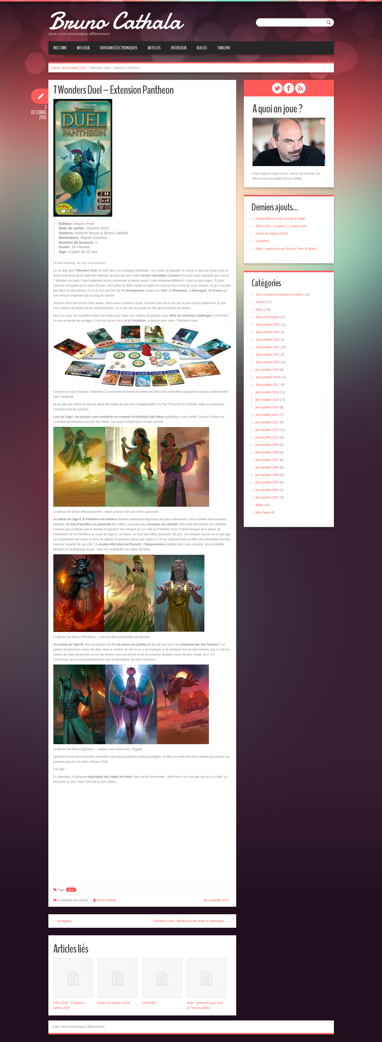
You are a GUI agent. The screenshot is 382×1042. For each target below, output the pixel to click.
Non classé (264, 513)
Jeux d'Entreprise (268, 318)
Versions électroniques (118, 48)
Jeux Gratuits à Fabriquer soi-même (280, 295)
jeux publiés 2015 (268, 400)
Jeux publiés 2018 (269, 378)
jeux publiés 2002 (268, 498)
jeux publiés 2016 (74, 68)
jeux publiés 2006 (268, 468)
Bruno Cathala (123, 20)
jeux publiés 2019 (268, 370)
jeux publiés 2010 (268, 438)
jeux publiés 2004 (268, 483)
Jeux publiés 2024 (269, 333)
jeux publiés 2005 (268, 475)
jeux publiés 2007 (268, 460)
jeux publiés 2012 (268, 423)
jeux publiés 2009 (268, 445)
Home (56, 68)
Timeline (223, 48)
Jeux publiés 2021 (269, 355)
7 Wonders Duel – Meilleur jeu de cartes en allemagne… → (191, 921)
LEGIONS (149, 1003)
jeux (71, 889)
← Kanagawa (62, 921)
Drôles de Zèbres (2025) (114, 1003)
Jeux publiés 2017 (269, 385)
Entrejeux (178, 48)
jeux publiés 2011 (268, 430)
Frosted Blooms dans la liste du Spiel (281, 219)
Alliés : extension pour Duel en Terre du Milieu (287, 249)
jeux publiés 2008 (268, 453)
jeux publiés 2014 (268, 408)
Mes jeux (83, 48)
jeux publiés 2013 (268, 415)
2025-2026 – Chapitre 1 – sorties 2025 (282, 226)
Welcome (60, 48)
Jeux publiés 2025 (269, 325)
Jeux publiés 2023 (269, 340)
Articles (154, 48)
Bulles (202, 48)
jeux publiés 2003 (268, 490)
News (260, 310)
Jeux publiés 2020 (269, 363)
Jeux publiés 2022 (269, 348)
